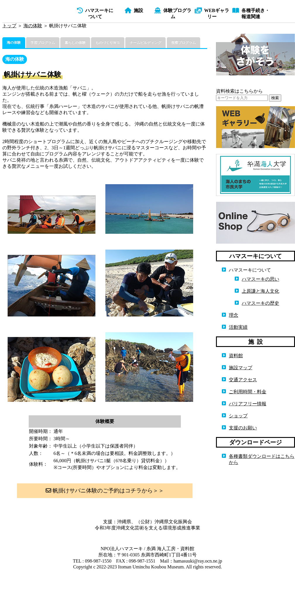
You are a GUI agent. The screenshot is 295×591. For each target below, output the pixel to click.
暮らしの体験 (75, 42)
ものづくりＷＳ (107, 42)
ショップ (238, 415)
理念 (233, 315)
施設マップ (240, 367)
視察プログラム (183, 42)
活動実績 (238, 327)
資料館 (236, 355)
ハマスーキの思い (260, 279)
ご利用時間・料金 (247, 391)
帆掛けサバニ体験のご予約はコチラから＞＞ (105, 490)
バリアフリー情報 (247, 403)
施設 (134, 10)
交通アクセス (243, 379)
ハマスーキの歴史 (260, 303)
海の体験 (32, 25)
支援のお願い (243, 427)
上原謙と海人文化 (260, 291)
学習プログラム (42, 42)
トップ (9, 25)
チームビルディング (145, 42)
